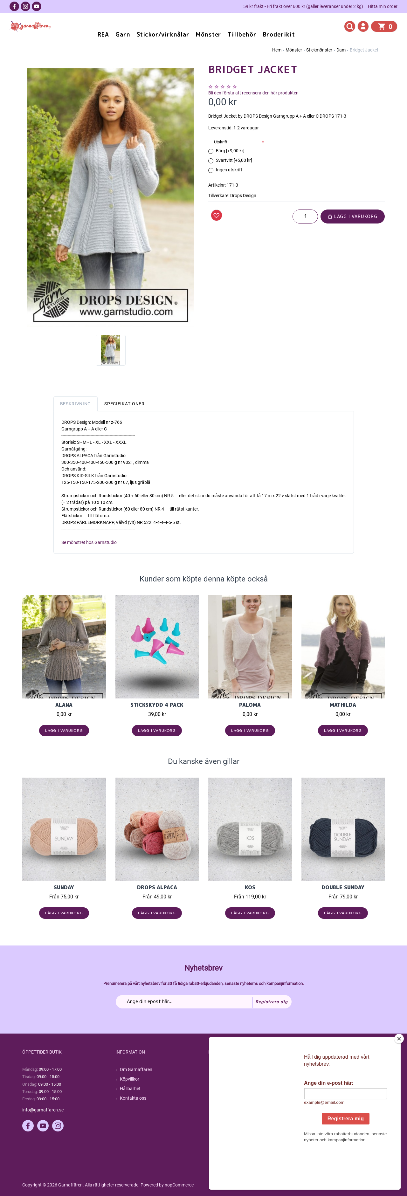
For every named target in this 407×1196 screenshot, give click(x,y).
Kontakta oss (133, 1098)
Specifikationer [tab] (124, 403)
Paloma (250, 704)
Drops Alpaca (157, 887)
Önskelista (316, 1107)
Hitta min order (382, 6)
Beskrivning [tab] (75, 403)
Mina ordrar (317, 1079)
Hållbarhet (130, 1088)
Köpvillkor (129, 1079)
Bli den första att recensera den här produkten (253, 92)
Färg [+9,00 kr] (230, 150)
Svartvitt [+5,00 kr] (234, 160)
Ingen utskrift (229, 169)
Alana (63, 704)
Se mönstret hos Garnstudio (89, 542)
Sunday (64, 887)
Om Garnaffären (136, 1069)
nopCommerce (179, 1184)
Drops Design (243, 195)
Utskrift (220, 142)
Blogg (218, 1079)
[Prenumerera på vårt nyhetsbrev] (203, 1002)
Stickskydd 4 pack (156, 704)
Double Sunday (342, 887)
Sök (216, 1069)
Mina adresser (320, 1088)
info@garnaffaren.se (43, 1109)
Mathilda (343, 704)
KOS (250, 887)
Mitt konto (316, 1069)
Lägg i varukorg (352, 216)
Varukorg (315, 1098)
